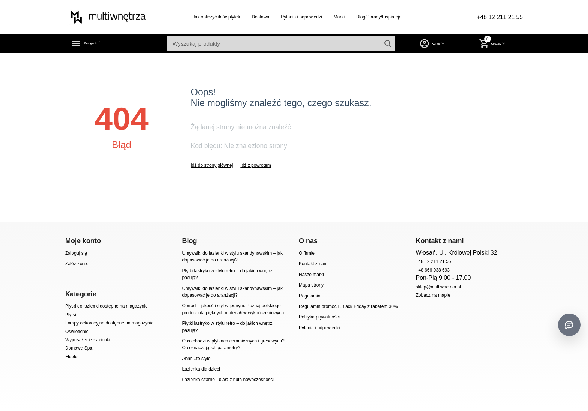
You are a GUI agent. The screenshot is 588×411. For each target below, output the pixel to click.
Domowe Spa (78, 348)
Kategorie (99, 43)
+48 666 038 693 (433, 270)
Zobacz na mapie (433, 295)
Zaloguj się (76, 253)
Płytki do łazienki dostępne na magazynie (106, 306)
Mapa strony (311, 285)
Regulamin (309, 295)
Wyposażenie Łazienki (87, 339)
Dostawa (257, 17)
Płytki (70, 314)
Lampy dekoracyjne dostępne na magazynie (109, 323)
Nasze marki (311, 274)
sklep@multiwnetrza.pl (438, 287)
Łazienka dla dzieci (201, 369)
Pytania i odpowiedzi (298, 17)
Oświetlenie (76, 331)
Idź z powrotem (255, 165)
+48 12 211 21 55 (496, 17)
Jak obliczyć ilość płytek (213, 17)
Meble (71, 356)
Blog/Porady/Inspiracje (375, 17)
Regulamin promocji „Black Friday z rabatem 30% (348, 306)
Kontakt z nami (313, 263)
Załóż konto (76, 263)
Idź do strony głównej (211, 165)
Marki (335, 17)
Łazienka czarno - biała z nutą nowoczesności (227, 379)
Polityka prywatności (319, 317)
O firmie (307, 253)
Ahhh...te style (196, 358)
